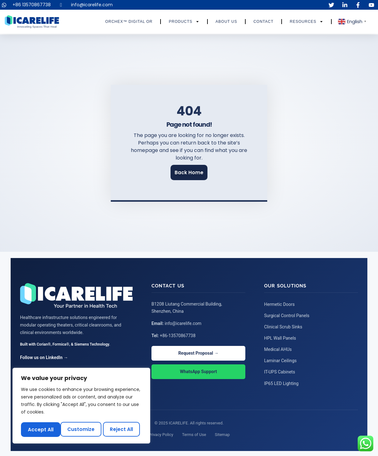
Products (184, 22)
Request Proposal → (198, 352)
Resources (306, 22)
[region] (81, 406)
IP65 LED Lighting (281, 382)
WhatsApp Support (198, 371)
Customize (41, 429)
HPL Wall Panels (280, 337)
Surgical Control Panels (286, 314)
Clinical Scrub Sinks (283, 325)
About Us (226, 21)
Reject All (82, 429)
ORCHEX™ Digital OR (128, 21)
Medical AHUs (278, 348)
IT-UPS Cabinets (279, 370)
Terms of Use (194, 433)
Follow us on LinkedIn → (44, 356)
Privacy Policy (160, 433)
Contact (263, 21)
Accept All (122, 429)
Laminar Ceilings (280, 359)
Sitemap (222, 433)
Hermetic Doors (279, 303)
